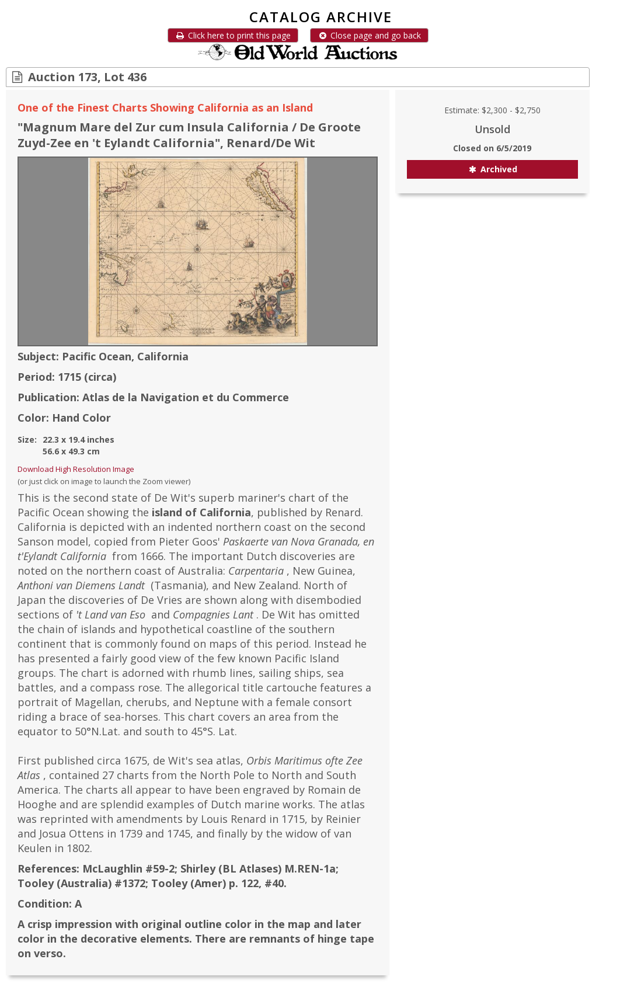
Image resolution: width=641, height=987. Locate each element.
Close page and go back (369, 35)
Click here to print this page (233, 35)
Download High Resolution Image (76, 469)
